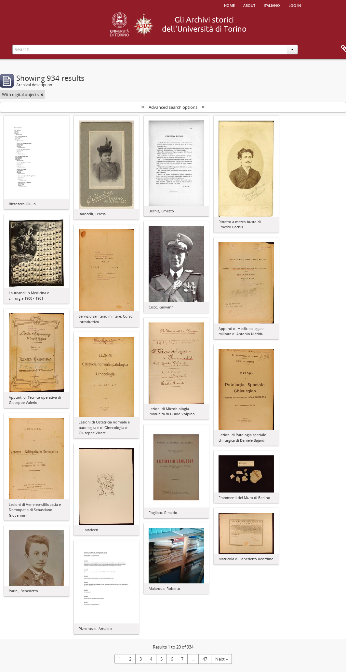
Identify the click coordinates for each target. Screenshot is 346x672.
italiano (272, 4)
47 (205, 659)
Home (229, 4)
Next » (221, 659)
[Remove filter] (42, 94)
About (249, 4)
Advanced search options (173, 107)
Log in (294, 4)
